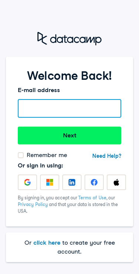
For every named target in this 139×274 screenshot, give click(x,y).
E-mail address (39, 90)
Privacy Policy (33, 204)
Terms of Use (92, 197)
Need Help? (106, 156)
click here (46, 242)
